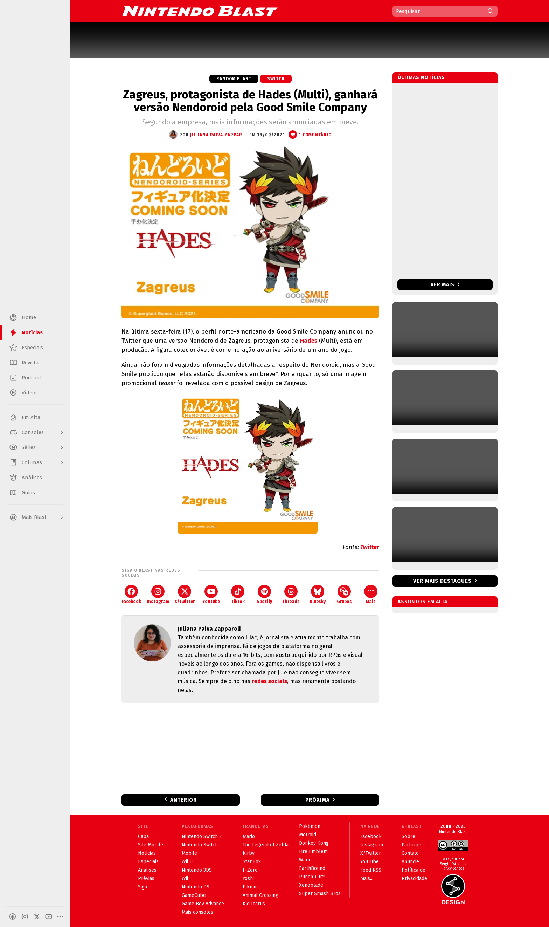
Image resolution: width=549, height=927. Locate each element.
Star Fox (252, 862)
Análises (147, 870)
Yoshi (248, 878)
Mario (249, 836)
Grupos (344, 594)
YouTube (211, 594)
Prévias (146, 878)
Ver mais (445, 285)
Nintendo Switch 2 (202, 836)
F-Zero (250, 870)
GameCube (194, 895)
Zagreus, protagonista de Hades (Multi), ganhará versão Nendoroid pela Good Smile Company (250, 101)
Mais (370, 594)
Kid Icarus (254, 904)
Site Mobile (150, 845)
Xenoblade (311, 885)
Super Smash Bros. (320, 894)
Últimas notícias (421, 78)
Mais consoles (197, 912)
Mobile (189, 853)
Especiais (148, 862)
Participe (411, 845)
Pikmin (250, 887)
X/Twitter (185, 594)
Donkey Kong (314, 843)
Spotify (264, 594)
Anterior (183, 800)
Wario (305, 860)
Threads (291, 594)
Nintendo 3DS (197, 870)
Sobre (408, 836)
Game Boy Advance (203, 904)
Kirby (249, 853)
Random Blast (233, 78)
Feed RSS (370, 870)
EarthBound (312, 868)
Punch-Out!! (312, 877)
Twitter (369, 547)
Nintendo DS (195, 887)
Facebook (131, 594)
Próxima (317, 800)
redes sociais (269, 681)
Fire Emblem (313, 851)
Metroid (307, 835)
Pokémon (309, 826)
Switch (276, 78)
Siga (142, 887)
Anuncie (410, 862)
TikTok (238, 594)
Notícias (147, 853)
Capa (143, 836)
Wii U (187, 862)
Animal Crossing (260, 895)
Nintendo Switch (200, 845)
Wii (185, 878)
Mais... (366, 878)
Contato (410, 853)
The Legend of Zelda (266, 845)
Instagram (158, 594)
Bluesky (318, 594)
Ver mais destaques (442, 581)
